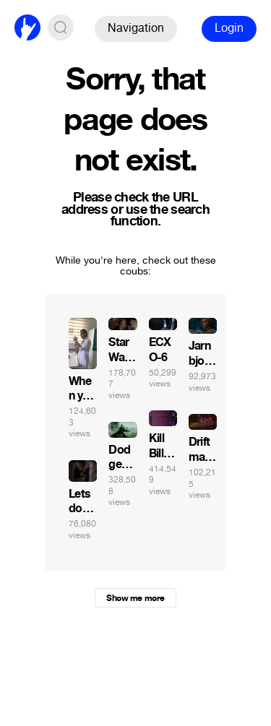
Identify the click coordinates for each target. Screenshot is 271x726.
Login (229, 27)
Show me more (135, 598)
